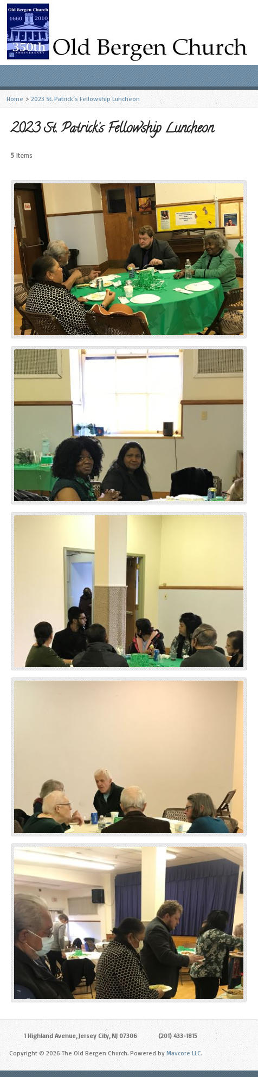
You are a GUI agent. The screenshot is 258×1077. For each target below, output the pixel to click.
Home (15, 99)
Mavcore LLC (183, 1053)
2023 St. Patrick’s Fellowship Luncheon (85, 99)
